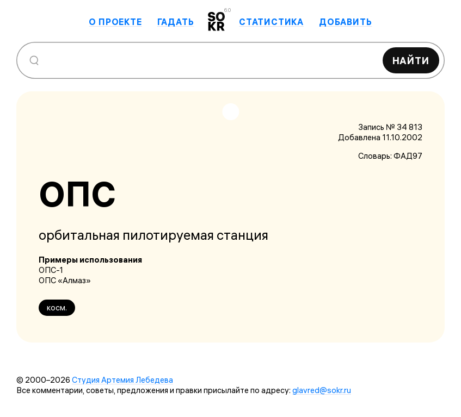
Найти (411, 60)
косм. (57, 307)
